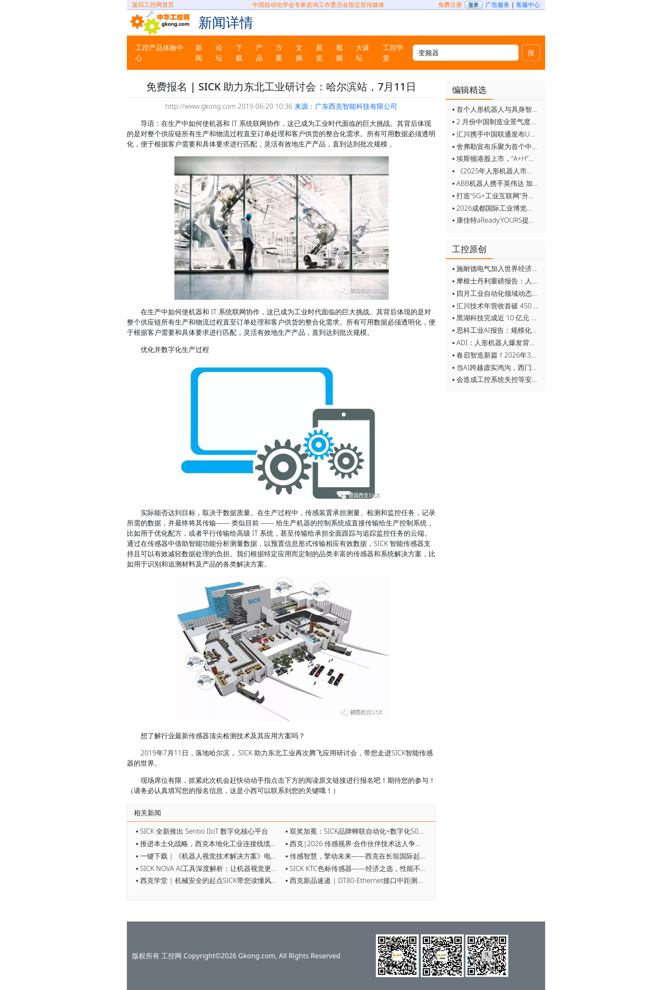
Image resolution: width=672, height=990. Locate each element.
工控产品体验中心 (159, 53)
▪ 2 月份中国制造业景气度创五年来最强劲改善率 (496, 121)
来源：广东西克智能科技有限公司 (345, 106)
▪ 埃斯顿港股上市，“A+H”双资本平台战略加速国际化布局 (496, 158)
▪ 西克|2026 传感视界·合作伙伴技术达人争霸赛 (357, 843)
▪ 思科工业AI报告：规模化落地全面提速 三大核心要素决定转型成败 (496, 330)
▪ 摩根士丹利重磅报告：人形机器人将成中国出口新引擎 (496, 281)
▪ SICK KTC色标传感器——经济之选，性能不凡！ (358, 868)
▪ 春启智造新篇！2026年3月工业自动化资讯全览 (496, 355)
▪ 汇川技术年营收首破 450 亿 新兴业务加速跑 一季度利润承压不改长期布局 (496, 305)
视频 (339, 53)
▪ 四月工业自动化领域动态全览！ (496, 293)
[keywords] (466, 53)
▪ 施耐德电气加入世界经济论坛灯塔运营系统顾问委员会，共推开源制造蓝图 (496, 268)
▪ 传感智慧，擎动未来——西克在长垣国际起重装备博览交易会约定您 (358, 856)
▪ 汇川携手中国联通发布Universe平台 (496, 134)
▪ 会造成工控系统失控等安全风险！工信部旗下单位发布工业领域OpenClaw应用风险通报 (496, 379)
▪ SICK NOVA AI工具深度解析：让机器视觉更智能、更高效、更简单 (208, 868)
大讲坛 (362, 53)
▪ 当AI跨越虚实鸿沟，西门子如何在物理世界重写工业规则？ (496, 367)
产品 (259, 53)
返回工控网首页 (153, 4)
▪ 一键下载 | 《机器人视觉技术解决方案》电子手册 (208, 856)
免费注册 (450, 4)
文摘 (299, 53)
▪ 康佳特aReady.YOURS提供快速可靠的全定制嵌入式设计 (496, 220)
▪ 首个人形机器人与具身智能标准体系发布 (496, 109)
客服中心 (528, 4)
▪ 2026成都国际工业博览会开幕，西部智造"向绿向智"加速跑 (496, 208)
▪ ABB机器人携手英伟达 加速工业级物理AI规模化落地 (496, 183)
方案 (279, 53)
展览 (319, 53)
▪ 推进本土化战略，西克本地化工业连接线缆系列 (208, 843)
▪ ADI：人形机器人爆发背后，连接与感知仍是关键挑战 (496, 342)
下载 (239, 53)
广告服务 (498, 4)
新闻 (198, 53)
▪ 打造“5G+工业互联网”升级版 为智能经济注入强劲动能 (496, 195)
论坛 (219, 53)
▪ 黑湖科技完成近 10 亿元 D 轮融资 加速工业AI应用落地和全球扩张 (496, 317)
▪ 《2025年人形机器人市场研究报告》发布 (496, 171)
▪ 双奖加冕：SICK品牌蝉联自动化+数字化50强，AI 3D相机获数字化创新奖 (358, 831)
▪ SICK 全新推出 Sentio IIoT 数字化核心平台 (202, 831)
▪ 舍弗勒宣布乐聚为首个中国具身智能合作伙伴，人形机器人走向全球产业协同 (496, 146)
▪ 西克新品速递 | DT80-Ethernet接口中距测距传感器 (358, 880)
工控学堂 (393, 53)
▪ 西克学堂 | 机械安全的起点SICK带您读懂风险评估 (208, 880)
